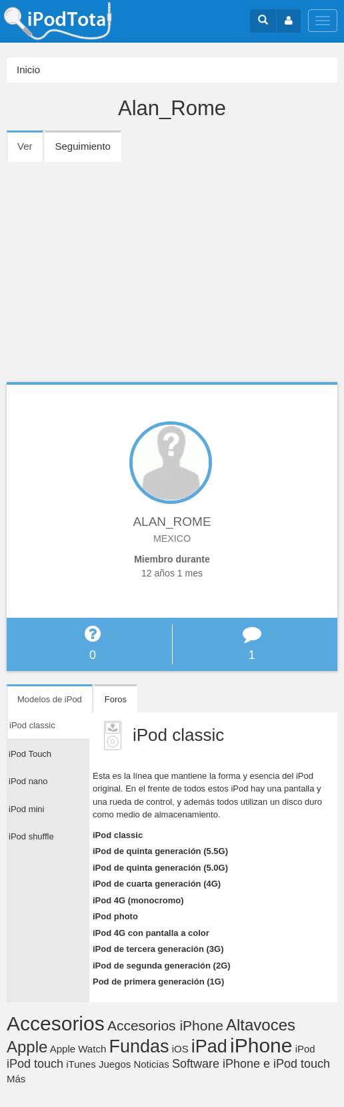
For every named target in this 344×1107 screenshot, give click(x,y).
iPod (305, 1048)
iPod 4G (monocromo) (138, 900)
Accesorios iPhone (165, 1025)
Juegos (115, 1064)
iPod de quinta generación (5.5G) (160, 851)
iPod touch (35, 1063)
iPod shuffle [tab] (31, 836)
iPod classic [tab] (32, 725)
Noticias (151, 1064)
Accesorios (56, 1023)
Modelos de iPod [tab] (49, 699)
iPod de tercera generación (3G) (158, 949)
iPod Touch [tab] (30, 754)
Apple (27, 1047)
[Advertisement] (172, 261)
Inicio (28, 69)
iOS (180, 1048)
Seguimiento (83, 146)
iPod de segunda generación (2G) (162, 966)
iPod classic (118, 835)
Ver (30, 150)
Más (16, 1078)
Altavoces (260, 1025)
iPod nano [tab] (28, 781)
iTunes (80, 1064)
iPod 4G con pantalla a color (151, 933)
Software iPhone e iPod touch (251, 1063)
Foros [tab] (116, 699)
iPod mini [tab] (26, 809)
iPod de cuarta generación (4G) (157, 884)
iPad (209, 1046)
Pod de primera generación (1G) (158, 982)
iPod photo (115, 916)
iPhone (261, 1045)
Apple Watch (78, 1048)
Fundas (139, 1046)
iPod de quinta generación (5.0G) (160, 868)
